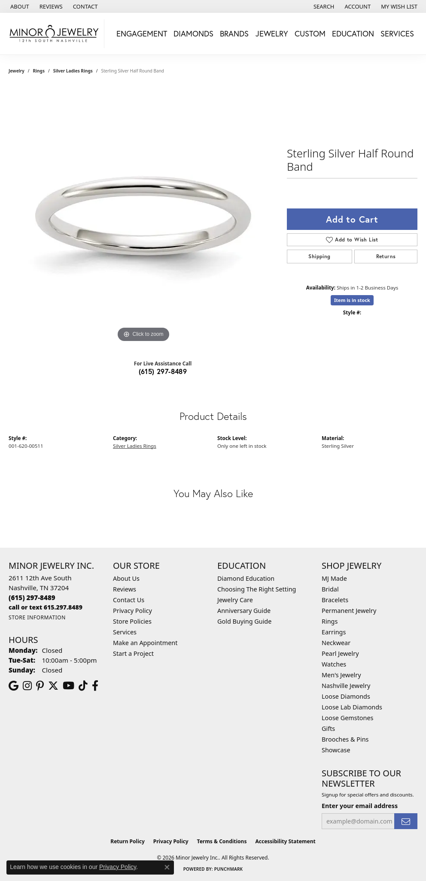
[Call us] (45, 607)
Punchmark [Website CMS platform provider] (228, 869)
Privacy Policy (132, 610)
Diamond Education (245, 578)
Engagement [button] (141, 33)
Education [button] (353, 33)
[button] (323, 6)
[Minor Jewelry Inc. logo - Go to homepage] (54, 33)
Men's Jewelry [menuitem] (341, 675)
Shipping (319, 256)
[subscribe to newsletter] (405, 821)
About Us (126, 578)
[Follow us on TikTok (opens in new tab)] (83, 686)
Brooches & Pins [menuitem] (345, 739)
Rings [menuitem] (330, 621)
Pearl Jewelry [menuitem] (340, 653)
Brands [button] (234, 33)
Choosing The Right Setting (256, 589)
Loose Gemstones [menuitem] (347, 718)
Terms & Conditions (222, 841)
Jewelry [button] (272, 33)
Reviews (124, 589)
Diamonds (193, 33)
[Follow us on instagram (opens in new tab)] (27, 686)
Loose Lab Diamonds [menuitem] (352, 707)
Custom (310, 33)
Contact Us (128, 600)
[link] (19, 6)
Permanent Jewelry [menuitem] (349, 610)
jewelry (16, 71)
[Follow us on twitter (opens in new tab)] (53, 686)
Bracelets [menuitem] (335, 600)
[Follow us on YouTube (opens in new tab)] (68, 686)
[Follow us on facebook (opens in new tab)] (95, 686)
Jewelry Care (235, 600)
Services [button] (397, 33)
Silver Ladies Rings (73, 71)
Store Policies (132, 621)
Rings (39, 71)
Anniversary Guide (244, 610)
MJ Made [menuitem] (334, 578)
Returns (386, 256)
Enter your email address (360, 806)
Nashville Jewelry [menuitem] (346, 686)
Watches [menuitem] (334, 664)
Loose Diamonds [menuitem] (346, 696)
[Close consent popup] (167, 867)
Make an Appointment (145, 643)
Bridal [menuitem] (330, 589)
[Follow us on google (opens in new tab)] (13, 686)
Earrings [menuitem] (334, 632)
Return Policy (127, 841)
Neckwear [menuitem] (336, 643)
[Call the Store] (32, 597)
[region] (143, 215)
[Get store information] (37, 617)
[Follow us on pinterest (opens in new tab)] (40, 686)
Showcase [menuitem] (336, 750)
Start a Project (133, 653)
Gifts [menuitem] (328, 728)
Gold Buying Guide (244, 621)
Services (125, 632)
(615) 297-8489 (163, 371)
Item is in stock (352, 300)
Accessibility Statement (285, 841)
